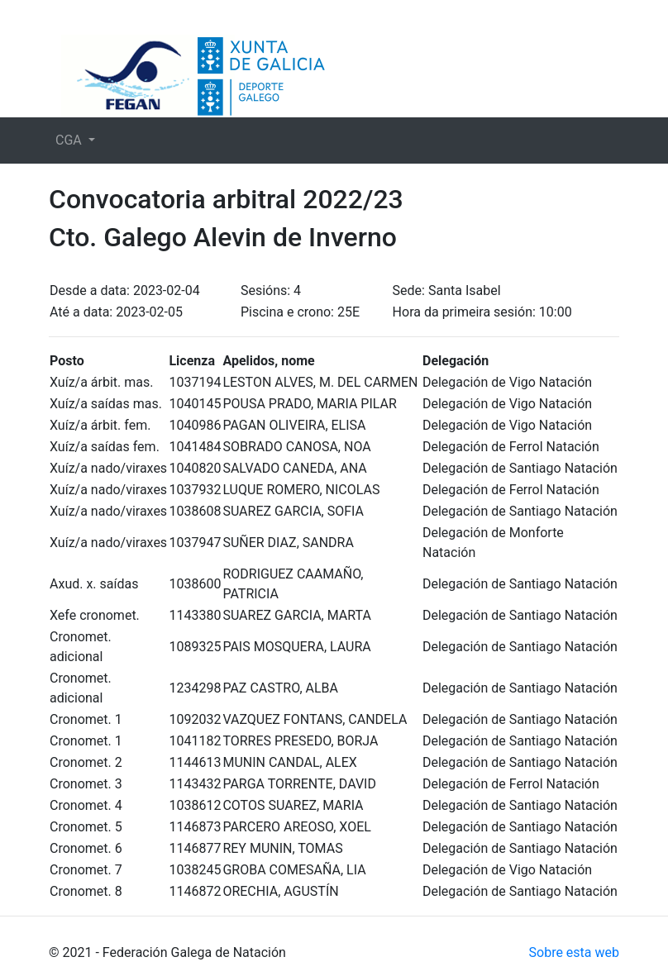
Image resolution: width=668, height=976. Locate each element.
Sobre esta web (574, 952)
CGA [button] (70, 140)
